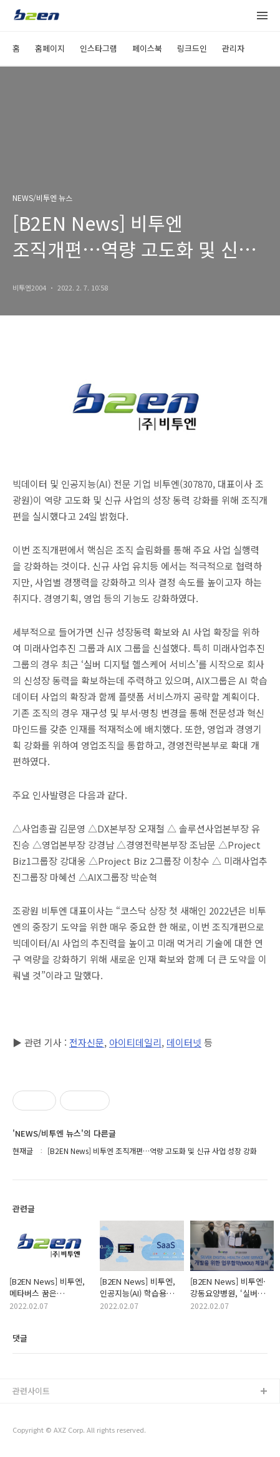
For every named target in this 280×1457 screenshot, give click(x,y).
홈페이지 (50, 48)
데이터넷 (184, 1042)
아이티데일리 (135, 1042)
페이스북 (147, 48)
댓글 (19, 1338)
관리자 (233, 48)
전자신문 (86, 1042)
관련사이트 (31, 1391)
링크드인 (192, 48)
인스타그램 (98, 48)
